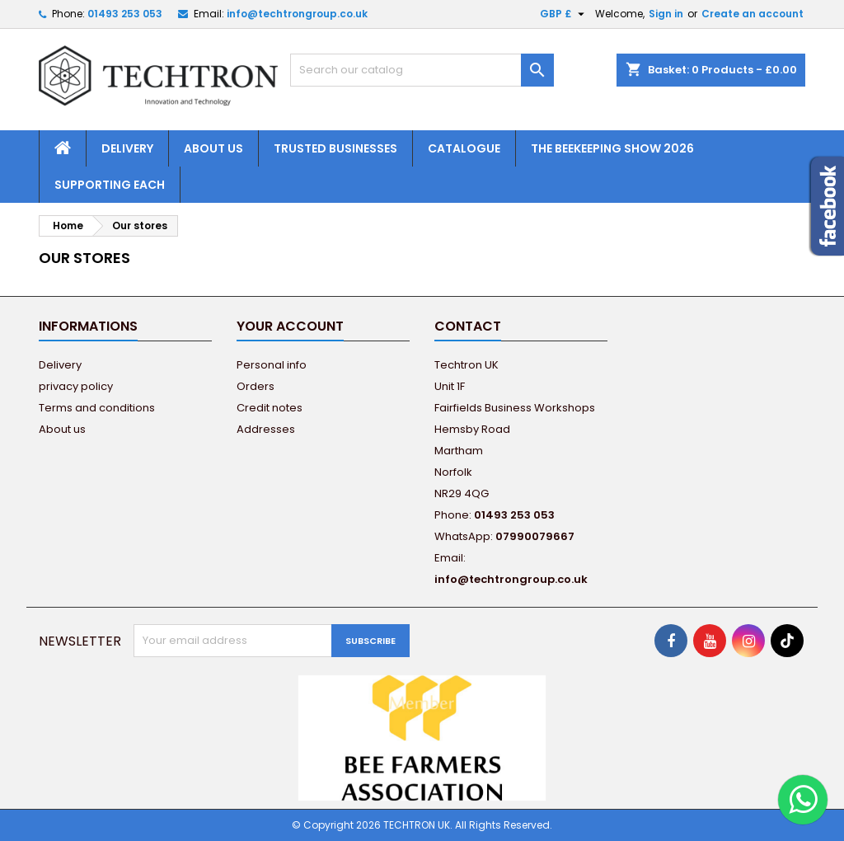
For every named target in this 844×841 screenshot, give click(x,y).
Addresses (266, 429)
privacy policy (76, 386)
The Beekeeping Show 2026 (612, 148)
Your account (290, 326)
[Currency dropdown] (564, 14)
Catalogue (464, 148)
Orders (255, 386)
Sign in (666, 14)
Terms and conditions (97, 408)
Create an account (752, 14)
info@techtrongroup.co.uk (297, 14)
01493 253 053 (124, 14)
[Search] (422, 70)
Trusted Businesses (335, 148)
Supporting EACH (109, 184)
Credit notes (269, 408)
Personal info (272, 365)
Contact (467, 326)
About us (213, 148)
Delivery (127, 148)
